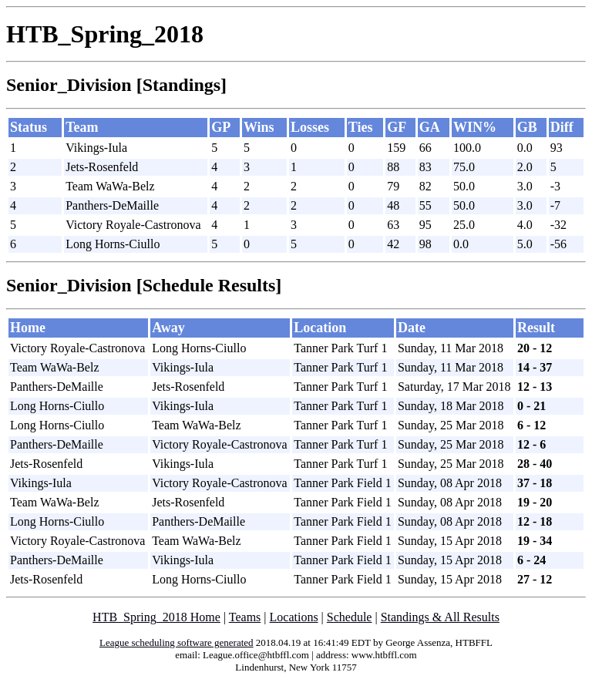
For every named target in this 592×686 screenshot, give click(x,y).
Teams (245, 617)
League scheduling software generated (176, 642)
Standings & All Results (440, 617)
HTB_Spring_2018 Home (156, 617)
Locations (294, 617)
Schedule (349, 617)
